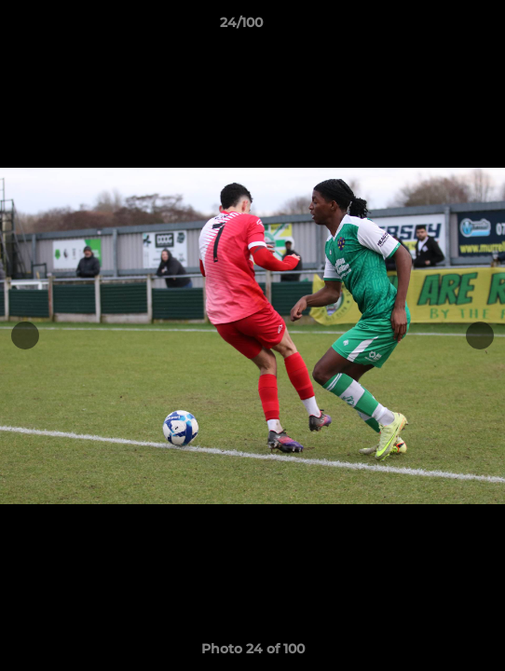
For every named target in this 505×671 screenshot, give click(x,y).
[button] (438, 27)
